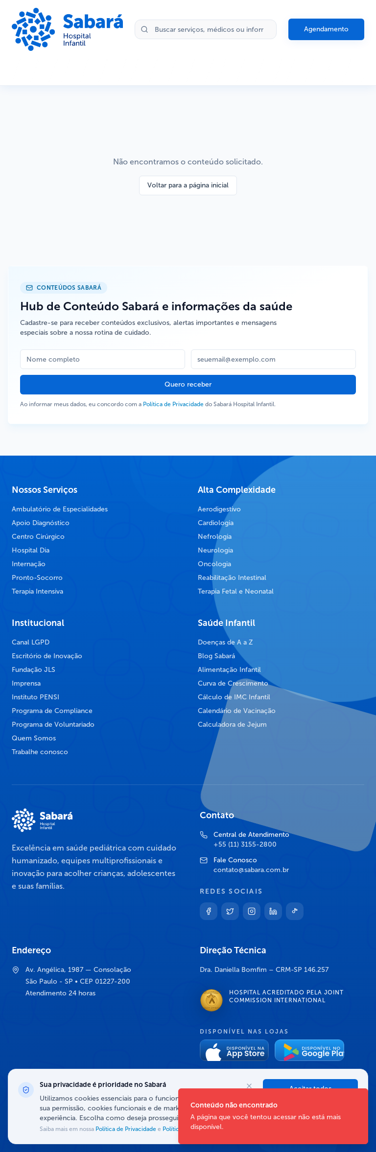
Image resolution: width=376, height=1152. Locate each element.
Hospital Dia (30, 550)
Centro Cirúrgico (38, 536)
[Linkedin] (273, 911)
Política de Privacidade (173, 404)
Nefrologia (215, 536)
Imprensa (26, 683)
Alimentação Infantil (229, 670)
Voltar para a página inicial (188, 185)
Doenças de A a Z (225, 642)
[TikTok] (295, 911)
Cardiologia (216, 523)
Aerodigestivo (219, 509)
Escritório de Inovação (47, 656)
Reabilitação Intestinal (232, 578)
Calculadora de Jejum (232, 724)
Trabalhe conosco (40, 752)
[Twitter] (230, 911)
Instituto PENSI (35, 697)
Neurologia (215, 550)
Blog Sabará (216, 656)
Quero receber (188, 384)
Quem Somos (34, 738)
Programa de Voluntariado (53, 724)
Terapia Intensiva (37, 591)
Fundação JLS (33, 670)
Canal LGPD (30, 642)
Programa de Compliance (52, 711)
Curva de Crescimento (233, 683)
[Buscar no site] (206, 29)
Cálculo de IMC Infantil (234, 697)
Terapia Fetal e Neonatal (236, 591)
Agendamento (326, 29)
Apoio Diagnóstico (41, 523)
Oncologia (214, 564)
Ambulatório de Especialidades (60, 509)
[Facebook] (208, 911)
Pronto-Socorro (37, 578)
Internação (29, 564)
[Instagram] (251, 911)
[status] (273, 1116)
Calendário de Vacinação (237, 711)
